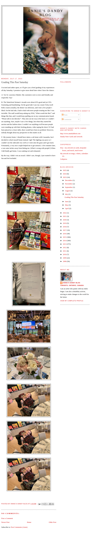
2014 (65, 241)
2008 (65, 261)
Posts (65, 115)
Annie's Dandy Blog (46, 13)
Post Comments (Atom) (19, 527)
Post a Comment (7, 518)
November (69, 184)
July (66, 194)
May (67, 205)
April (67, 208)
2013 (65, 244)
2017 (65, 230)
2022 (65, 213)
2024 (65, 174)
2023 (65, 177)
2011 (65, 251)
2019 (65, 223)
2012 (65, 247)
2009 (65, 258)
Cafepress (63, 159)
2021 (65, 216)
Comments (66, 119)
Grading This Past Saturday (74, 197)
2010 (65, 254)
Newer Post (5, 522)
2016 (65, 234)
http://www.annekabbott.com (70, 134)
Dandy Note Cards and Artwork (71, 137)
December (69, 180)
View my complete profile (71, 301)
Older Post (52, 522)
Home (29, 522)
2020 (65, 220)
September (69, 187)
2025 (65, 170)
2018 (65, 227)
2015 (65, 237)
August (68, 191)
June (67, 201)
